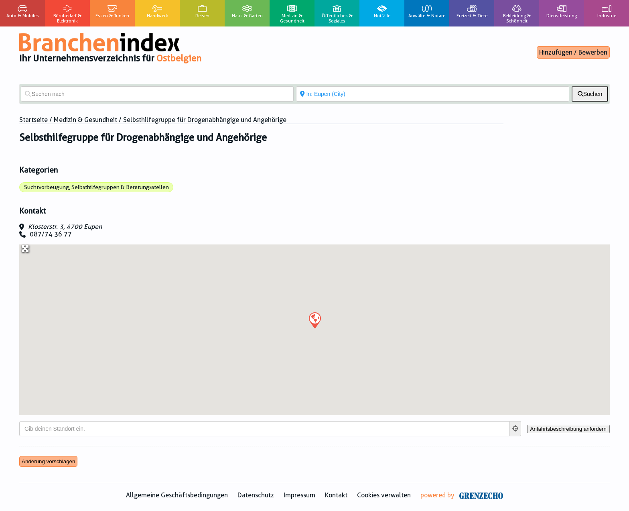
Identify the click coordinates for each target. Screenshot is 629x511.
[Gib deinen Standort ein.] (264, 428)
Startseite (33, 120)
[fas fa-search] (590, 94)
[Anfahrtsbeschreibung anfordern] (568, 429)
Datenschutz (255, 495)
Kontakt (336, 495)
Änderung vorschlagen (48, 461)
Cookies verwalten (384, 495)
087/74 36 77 (51, 234)
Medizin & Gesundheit (85, 120)
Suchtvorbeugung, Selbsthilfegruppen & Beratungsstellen (96, 187)
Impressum (299, 495)
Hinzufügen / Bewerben (573, 52)
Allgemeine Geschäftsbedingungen (177, 495)
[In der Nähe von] (432, 94)
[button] (314, 320)
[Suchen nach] (157, 94)
